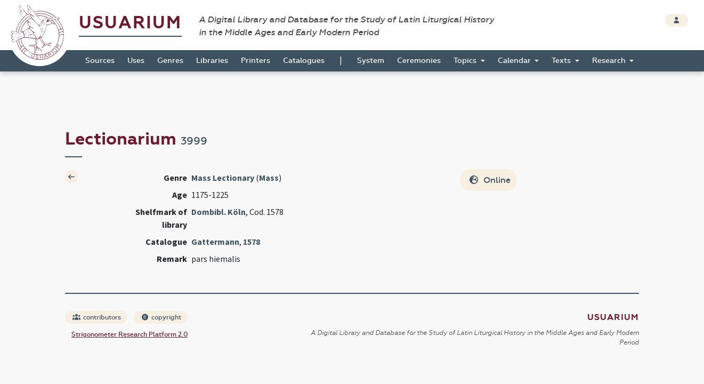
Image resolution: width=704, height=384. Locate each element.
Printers (255, 60)
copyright (161, 317)
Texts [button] (562, 60)
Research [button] (610, 60)
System (370, 60)
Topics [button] (466, 60)
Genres (170, 60)
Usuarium (130, 22)
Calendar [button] (515, 60)
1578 (251, 241)
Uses (135, 60)
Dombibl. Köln (218, 211)
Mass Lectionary (222, 177)
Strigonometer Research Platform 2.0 (129, 334)
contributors (96, 317)
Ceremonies (419, 60)
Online (489, 180)
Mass (269, 177)
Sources (100, 60)
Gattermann (215, 241)
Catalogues (304, 60)
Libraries (212, 60)
